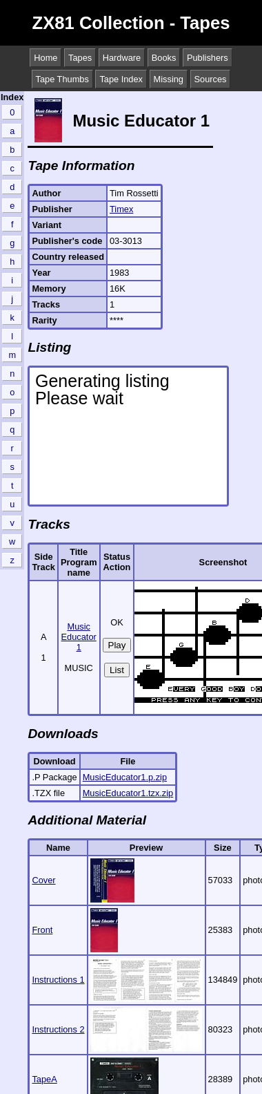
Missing (168, 79)
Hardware (122, 58)
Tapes (80, 58)
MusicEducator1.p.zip (125, 777)
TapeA (44, 1079)
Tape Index (121, 79)
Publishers (207, 58)
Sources (210, 79)
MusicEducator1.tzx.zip (128, 793)
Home (45, 58)
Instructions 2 (58, 1029)
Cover (43, 880)
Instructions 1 (58, 979)
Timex (121, 209)
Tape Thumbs (62, 79)
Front (42, 930)
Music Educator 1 (79, 636)
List (117, 670)
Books (164, 58)
